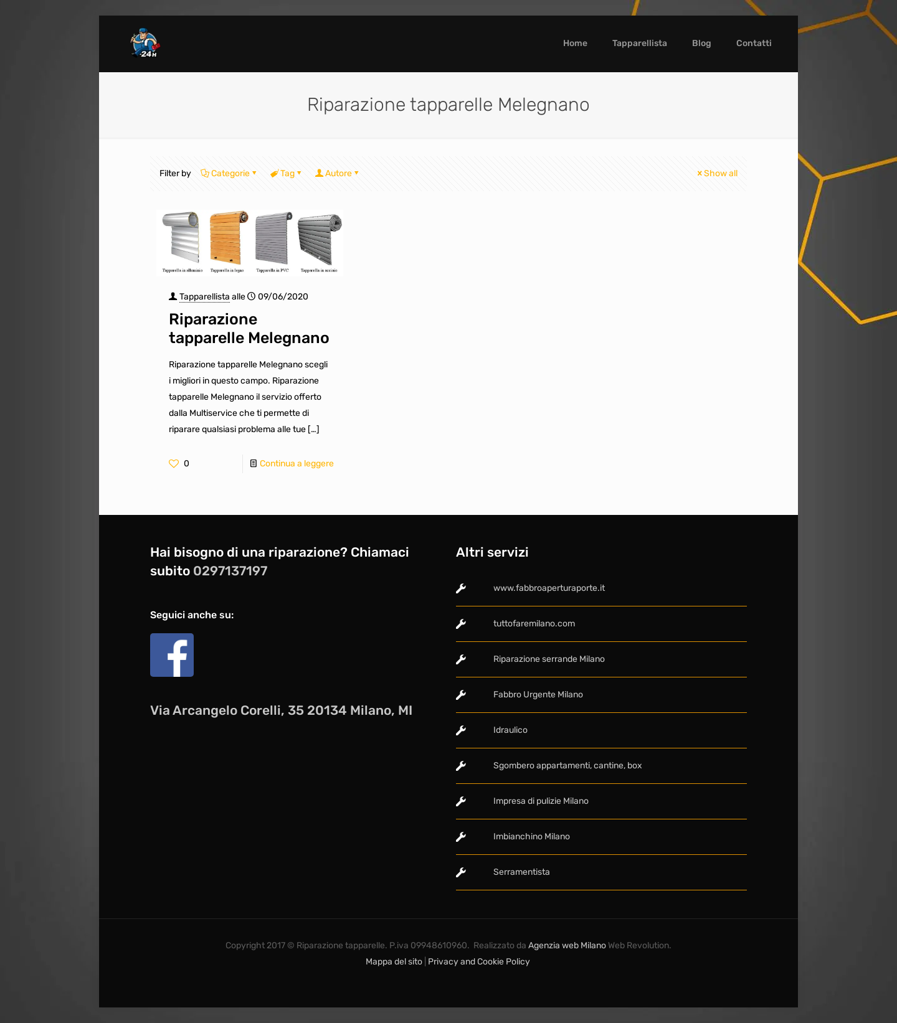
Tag (286, 173)
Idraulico (510, 730)
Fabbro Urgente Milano (538, 694)
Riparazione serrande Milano (549, 659)
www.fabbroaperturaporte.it (549, 588)
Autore (338, 173)
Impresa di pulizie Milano (541, 801)
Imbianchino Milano (531, 836)
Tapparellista (204, 296)
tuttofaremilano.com (534, 623)
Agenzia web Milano (566, 945)
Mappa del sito (394, 961)
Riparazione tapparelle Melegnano (249, 328)
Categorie (230, 173)
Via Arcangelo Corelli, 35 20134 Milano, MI (281, 710)
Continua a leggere (297, 463)
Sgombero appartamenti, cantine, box (567, 765)
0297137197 (230, 570)
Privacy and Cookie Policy (480, 961)
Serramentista (521, 872)
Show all (716, 173)
